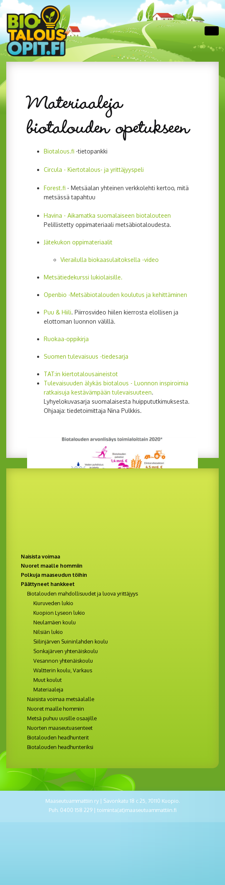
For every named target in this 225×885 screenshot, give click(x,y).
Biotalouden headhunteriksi (60, 747)
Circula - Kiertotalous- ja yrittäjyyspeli (94, 169)
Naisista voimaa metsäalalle (60, 699)
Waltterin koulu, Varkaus (62, 670)
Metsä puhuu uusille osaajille (62, 718)
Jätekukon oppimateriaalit (78, 242)
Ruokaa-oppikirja (66, 338)
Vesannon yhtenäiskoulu (63, 661)
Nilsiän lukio (48, 632)
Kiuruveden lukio (53, 603)
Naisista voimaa (40, 556)
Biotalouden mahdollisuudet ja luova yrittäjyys (82, 593)
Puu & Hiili (57, 312)
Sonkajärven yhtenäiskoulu (65, 651)
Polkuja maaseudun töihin (54, 574)
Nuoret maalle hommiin (51, 565)
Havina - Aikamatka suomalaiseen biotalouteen (107, 215)
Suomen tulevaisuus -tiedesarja (86, 356)
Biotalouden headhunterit (58, 737)
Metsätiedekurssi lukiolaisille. (83, 277)
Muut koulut (47, 680)
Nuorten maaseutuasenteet (59, 728)
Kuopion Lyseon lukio (59, 613)
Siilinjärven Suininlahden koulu (70, 641)
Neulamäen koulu (54, 622)
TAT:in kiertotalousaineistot (81, 373)
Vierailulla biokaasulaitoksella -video (109, 259)
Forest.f (54, 187)
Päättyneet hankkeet (48, 584)
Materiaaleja (48, 689)
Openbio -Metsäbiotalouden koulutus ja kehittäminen (115, 294)
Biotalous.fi (59, 151)
